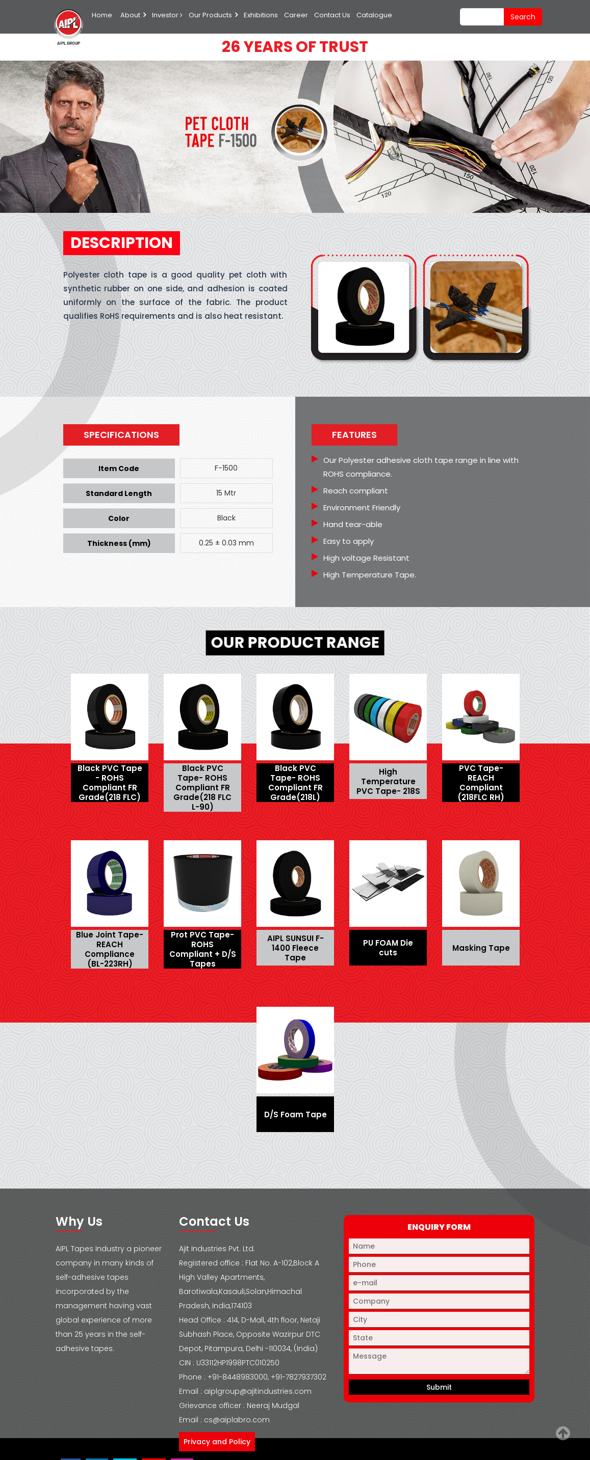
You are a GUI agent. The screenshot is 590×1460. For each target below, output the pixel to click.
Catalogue (374, 15)
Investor (167, 15)
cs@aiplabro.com (237, 1420)
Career (296, 15)
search (522, 17)
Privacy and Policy (217, 1442)
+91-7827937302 (298, 1377)
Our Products (210, 15)
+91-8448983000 (238, 1377)
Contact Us (332, 15)
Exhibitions (261, 15)
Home (102, 15)
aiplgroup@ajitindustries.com (258, 1391)
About (130, 15)
